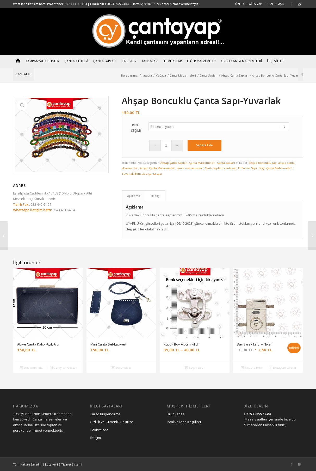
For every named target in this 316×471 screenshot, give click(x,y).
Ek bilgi (155, 196)
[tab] (133, 195)
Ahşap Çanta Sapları (234, 75)
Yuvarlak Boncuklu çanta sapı (142, 173)
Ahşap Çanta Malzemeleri (157, 168)
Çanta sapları (213, 168)
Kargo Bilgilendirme (105, 414)
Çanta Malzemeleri (183, 75)
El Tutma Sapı (247, 168)
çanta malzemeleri (190, 168)
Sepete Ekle (204, 145)
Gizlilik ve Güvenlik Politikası (112, 421)
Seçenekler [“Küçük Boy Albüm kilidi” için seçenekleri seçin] (194, 367)
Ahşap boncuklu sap (263, 163)
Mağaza (161, 75)
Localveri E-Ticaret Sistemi (63, 464)
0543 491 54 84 (63, 210)
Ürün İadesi (176, 414)
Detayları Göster (63, 367)
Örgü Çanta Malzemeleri (275, 168)
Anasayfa (146, 75)
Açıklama (133, 196)
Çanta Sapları (209, 75)
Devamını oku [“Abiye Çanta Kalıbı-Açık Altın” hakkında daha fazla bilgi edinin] (32, 367)
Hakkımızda (99, 430)
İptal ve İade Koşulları (184, 421)
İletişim (95, 437)
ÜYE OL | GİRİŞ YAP (248, 4)
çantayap (230, 168)
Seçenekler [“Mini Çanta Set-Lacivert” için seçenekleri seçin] (121, 367)
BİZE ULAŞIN (276, 4)
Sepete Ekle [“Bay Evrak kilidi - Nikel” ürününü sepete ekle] (251, 367)
